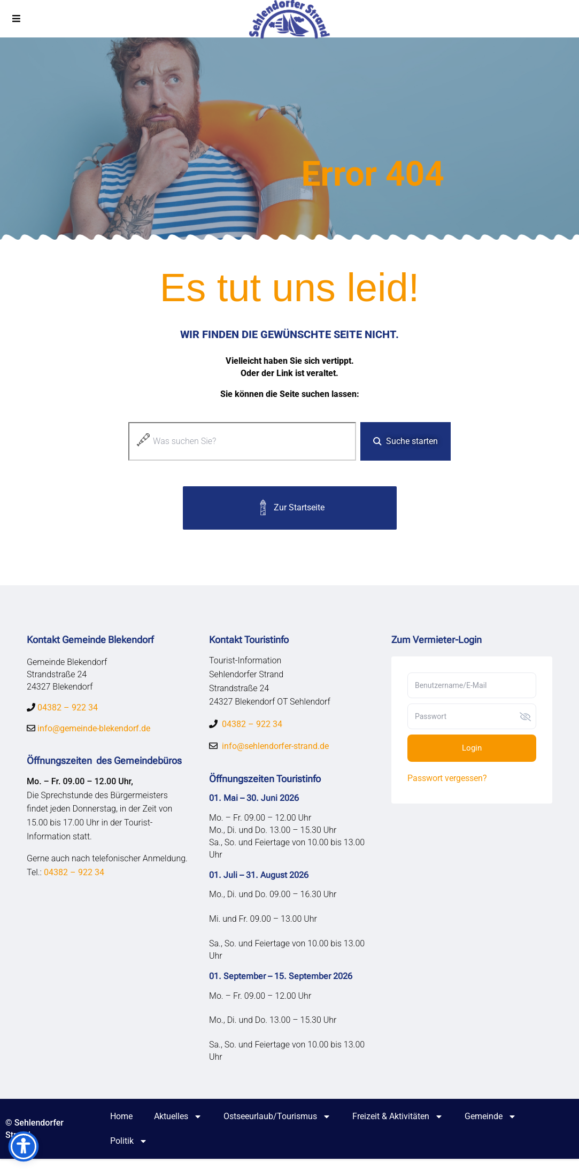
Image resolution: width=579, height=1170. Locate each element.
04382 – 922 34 (67, 712)
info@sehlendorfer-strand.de (275, 748)
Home (121, 1127)
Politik (129, 1152)
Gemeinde (490, 1127)
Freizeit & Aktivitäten (397, 1127)
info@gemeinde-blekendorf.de (92, 733)
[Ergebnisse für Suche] (242, 468)
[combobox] (242, 443)
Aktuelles (178, 1127)
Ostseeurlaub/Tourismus (277, 1127)
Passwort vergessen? (447, 780)
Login (472, 750)
